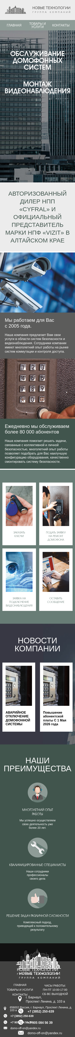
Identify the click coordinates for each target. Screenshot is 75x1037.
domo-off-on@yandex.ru (45, 1033)
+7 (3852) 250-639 (41, 1011)
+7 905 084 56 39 (40, 1022)
